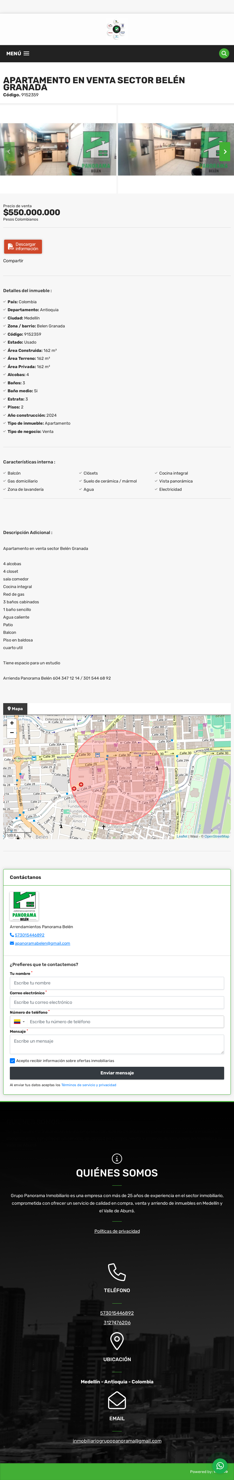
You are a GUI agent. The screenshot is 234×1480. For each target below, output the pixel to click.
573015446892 (30, 935)
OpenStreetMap (216, 836)
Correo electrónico (28, 992)
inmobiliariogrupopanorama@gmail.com (117, 1441)
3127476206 (117, 1323)
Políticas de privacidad (117, 1231)
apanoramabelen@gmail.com (42, 943)
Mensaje (19, 1031)
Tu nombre (21, 973)
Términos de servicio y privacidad (88, 1085)
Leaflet (182, 836)
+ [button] (12, 724)
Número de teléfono (30, 1012)
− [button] (12, 733)
